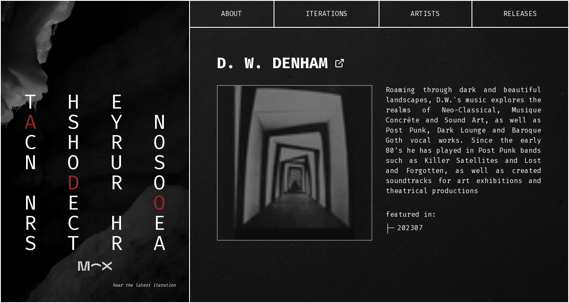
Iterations (327, 13)
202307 (410, 227)
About (231, 13)
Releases (520, 13)
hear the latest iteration (144, 285)
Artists (425, 13)
